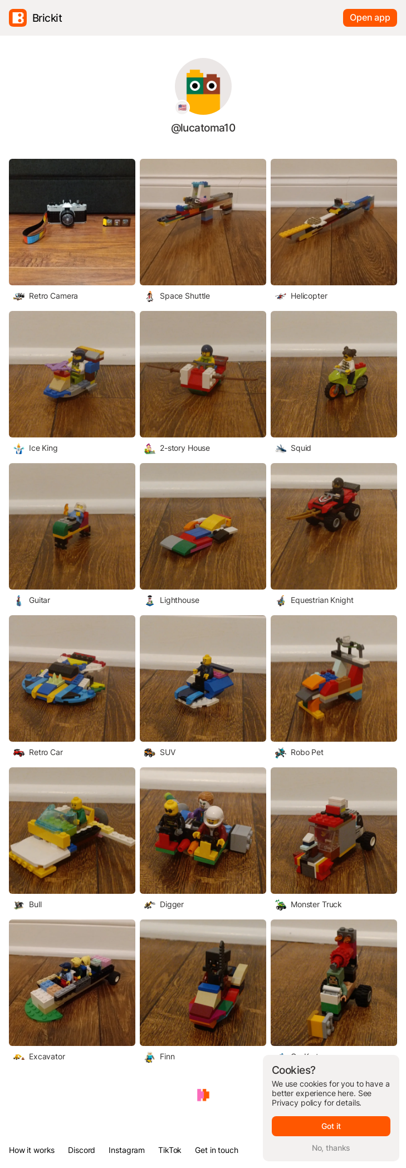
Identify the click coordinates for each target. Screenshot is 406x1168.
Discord (81, 1150)
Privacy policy (297, 1102)
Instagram (127, 1150)
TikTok (170, 1150)
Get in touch (216, 1150)
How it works (32, 1150)
